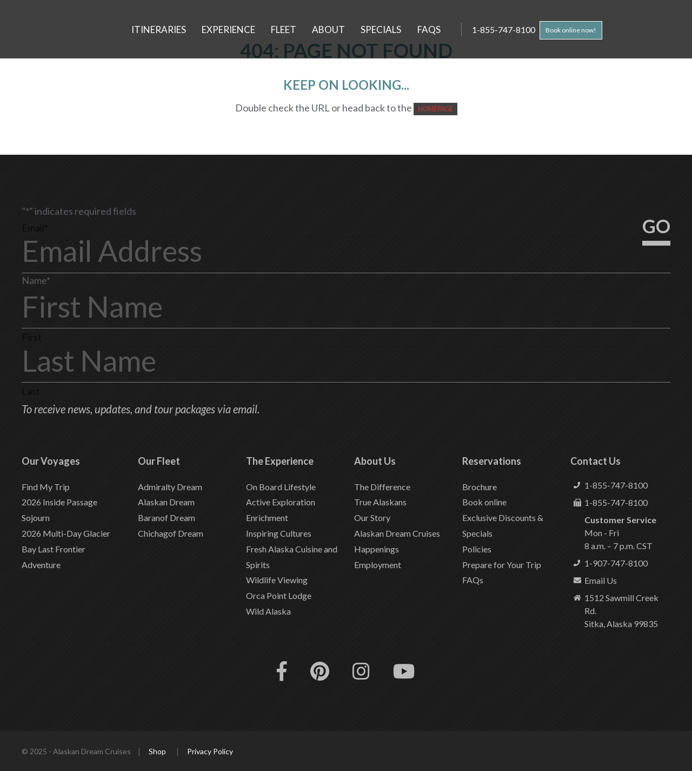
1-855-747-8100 (506, 29)
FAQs (429, 29)
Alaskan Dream (166, 502)
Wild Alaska (268, 611)
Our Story (372, 517)
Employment (377, 564)
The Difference (382, 487)
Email (35, 228)
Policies (476, 549)
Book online (484, 502)
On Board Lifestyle (281, 487)
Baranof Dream (166, 517)
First (32, 337)
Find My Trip (46, 487)
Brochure (479, 487)
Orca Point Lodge (278, 595)
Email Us (600, 580)
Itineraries (158, 29)
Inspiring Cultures (278, 533)
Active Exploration (280, 502)
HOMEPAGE (435, 108)
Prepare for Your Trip (501, 564)
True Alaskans (380, 502)
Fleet (283, 29)
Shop (157, 751)
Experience (228, 29)
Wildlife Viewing (277, 580)
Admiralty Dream (170, 487)
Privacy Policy (210, 751)
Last (31, 391)
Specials (381, 29)
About (328, 29)
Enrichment (267, 517)
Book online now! (576, 30)
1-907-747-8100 (616, 563)
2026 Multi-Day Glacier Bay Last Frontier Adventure (66, 549)
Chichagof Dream (170, 533)
